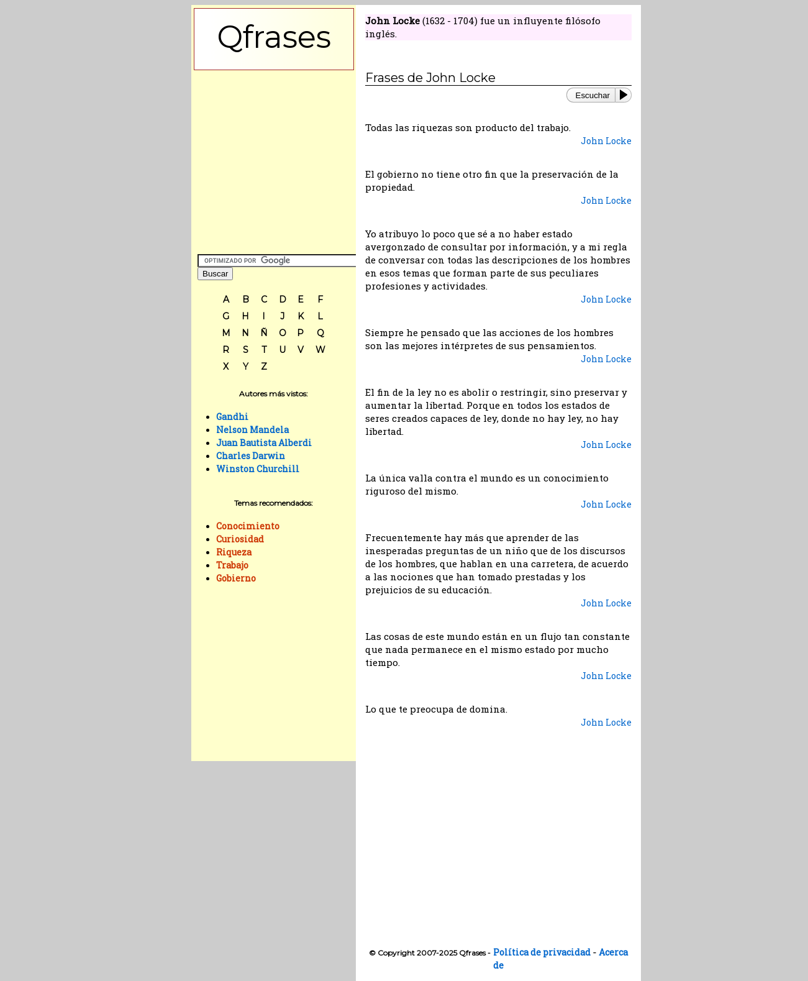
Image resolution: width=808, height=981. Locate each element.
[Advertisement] (274, 159)
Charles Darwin (250, 456)
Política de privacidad (542, 952)
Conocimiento (247, 526)
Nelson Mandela (252, 430)
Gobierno (236, 578)
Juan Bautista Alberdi (264, 443)
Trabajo (232, 565)
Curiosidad (240, 539)
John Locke (606, 141)
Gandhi (232, 416)
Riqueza (234, 552)
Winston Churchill (257, 469)
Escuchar (593, 95)
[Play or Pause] (626, 94)
